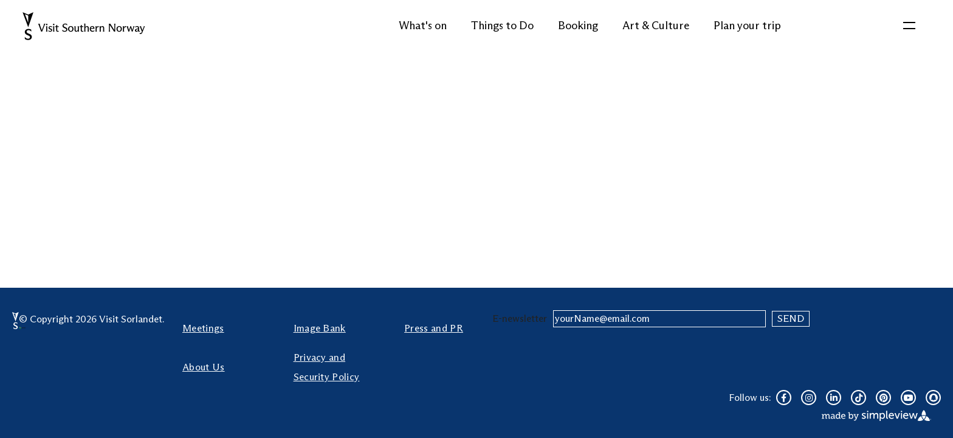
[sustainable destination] (22, 328)
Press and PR (433, 328)
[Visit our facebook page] (783, 397)
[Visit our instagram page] (808, 397)
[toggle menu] (909, 26)
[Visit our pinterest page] (883, 397)
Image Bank (320, 328)
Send (790, 318)
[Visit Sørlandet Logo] (15, 320)
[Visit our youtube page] (908, 397)
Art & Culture (655, 25)
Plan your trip (747, 25)
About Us (203, 367)
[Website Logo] (85, 26)
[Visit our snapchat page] (933, 397)
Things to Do (502, 25)
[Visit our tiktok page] (858, 397)
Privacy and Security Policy (327, 367)
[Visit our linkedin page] (833, 397)
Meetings (203, 328)
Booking (578, 25)
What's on (423, 25)
